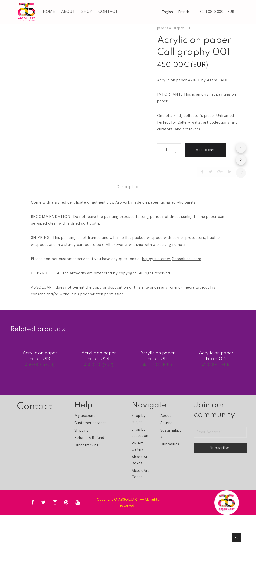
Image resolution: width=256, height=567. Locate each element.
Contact (108, 11)
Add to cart (205, 150)
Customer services (90, 423)
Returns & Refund (89, 437)
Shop (86, 11)
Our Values (170, 444)
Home (48, 11)
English (167, 11)
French (183, 11)
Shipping (81, 430)
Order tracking (86, 445)
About (68, 11)
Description (128, 186)
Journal (167, 423)
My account (84, 415)
